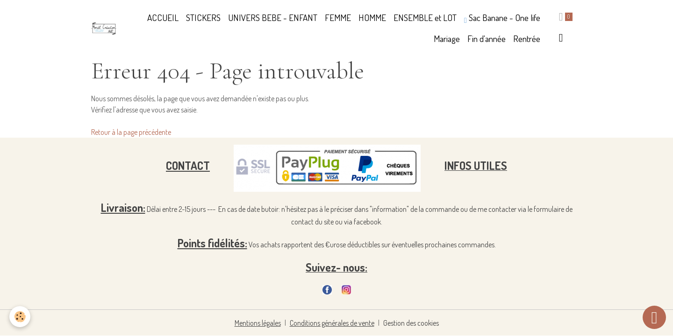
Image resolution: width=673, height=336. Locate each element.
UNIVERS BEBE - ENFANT (272, 17)
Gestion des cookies (411, 323)
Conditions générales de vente (332, 323)
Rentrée (526, 38)
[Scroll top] (654, 317)
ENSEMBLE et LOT (425, 17)
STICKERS (203, 17)
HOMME (372, 17)
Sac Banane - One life (502, 18)
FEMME (338, 17)
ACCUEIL (163, 17)
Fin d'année (486, 38)
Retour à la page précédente (131, 132)
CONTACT (188, 165)
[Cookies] (19, 316)
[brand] (104, 28)
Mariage (447, 38)
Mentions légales (258, 323)
